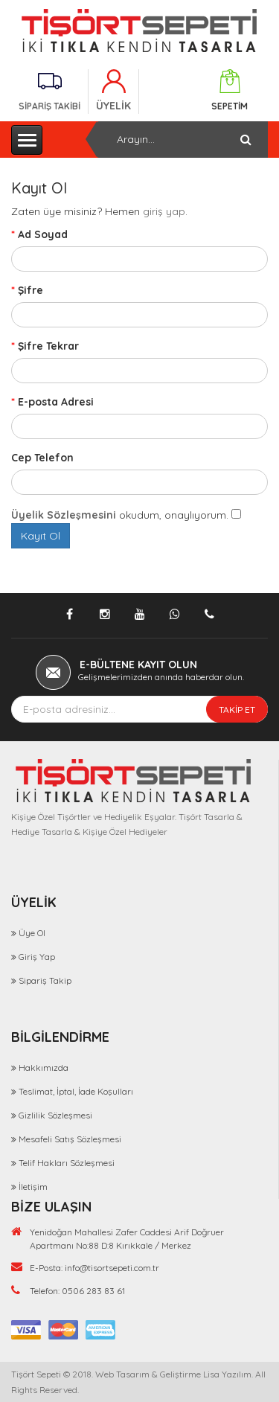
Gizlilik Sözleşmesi (55, 1115)
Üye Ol (32, 932)
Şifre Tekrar (48, 346)
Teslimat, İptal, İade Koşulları (76, 1091)
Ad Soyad (43, 234)
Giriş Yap (37, 956)
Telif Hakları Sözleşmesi (67, 1162)
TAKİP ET (237, 709)
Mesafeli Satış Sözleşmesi (70, 1139)
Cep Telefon (42, 457)
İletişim (33, 1186)
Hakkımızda (43, 1067)
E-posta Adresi (56, 402)
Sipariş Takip (45, 980)
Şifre (30, 290)
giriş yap (164, 211)
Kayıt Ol (40, 535)
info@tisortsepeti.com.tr (112, 1267)
